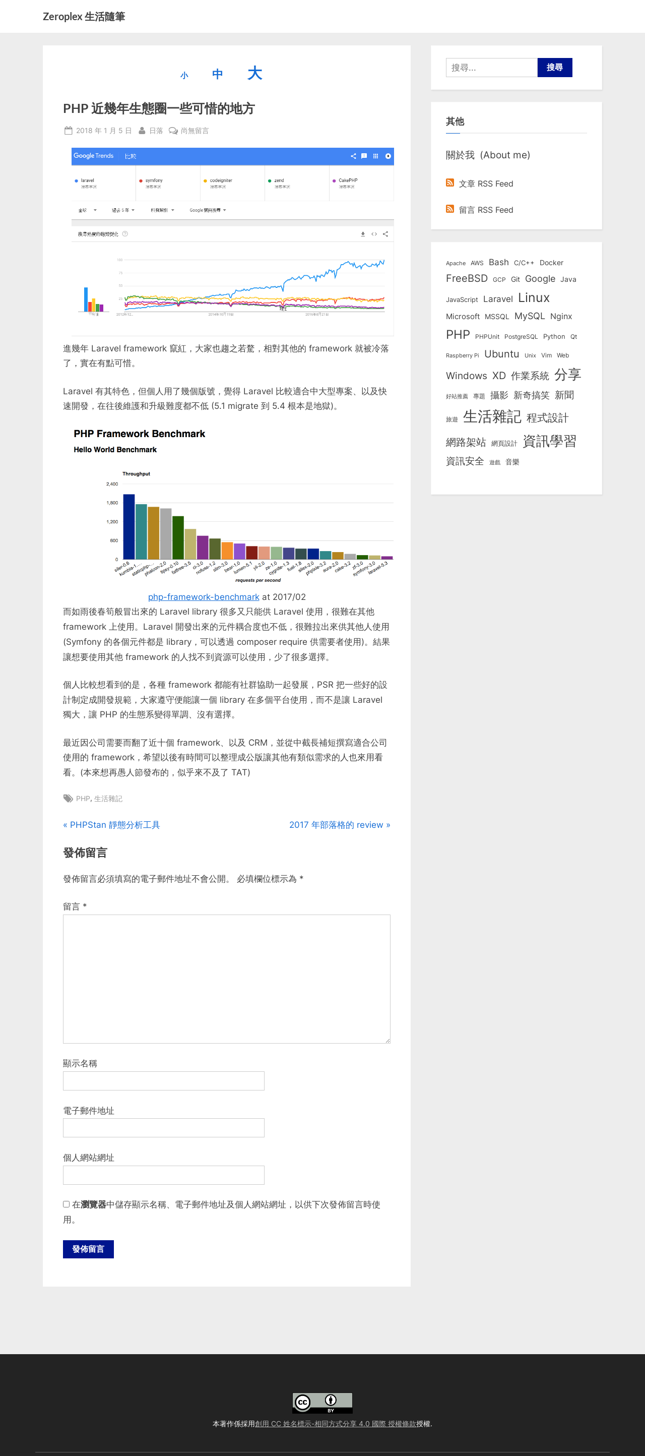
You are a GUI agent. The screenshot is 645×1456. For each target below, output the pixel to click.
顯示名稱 (80, 1063)
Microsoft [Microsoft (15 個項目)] (463, 316)
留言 (75, 906)
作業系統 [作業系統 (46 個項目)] (530, 376)
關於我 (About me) (488, 155)
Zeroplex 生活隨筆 (84, 16)
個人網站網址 (88, 1157)
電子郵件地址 (88, 1111)
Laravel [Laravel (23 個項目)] (498, 299)
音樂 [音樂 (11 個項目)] (512, 462)
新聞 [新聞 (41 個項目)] (564, 395)
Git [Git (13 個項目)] (515, 279)
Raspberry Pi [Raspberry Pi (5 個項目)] (462, 355)
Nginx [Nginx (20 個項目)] (561, 316)
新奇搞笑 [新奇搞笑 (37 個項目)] (531, 394)
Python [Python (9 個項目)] (554, 336)
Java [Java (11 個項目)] (568, 279)
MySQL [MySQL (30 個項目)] (529, 316)
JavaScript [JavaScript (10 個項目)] (462, 299)
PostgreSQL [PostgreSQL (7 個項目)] (521, 336)
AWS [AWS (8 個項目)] (477, 263)
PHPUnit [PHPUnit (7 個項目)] (487, 336)
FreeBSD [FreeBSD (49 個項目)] (467, 278)
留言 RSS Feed (479, 210)
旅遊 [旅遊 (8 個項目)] (452, 419)
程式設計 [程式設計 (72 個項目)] (548, 417)
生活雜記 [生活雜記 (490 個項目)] (492, 416)
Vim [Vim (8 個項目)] (546, 355)
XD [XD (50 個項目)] (499, 376)
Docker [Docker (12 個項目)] (551, 263)
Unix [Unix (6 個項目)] (530, 355)
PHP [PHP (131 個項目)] (458, 334)
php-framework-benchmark (204, 597)
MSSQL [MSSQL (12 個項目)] (497, 317)
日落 (156, 129)
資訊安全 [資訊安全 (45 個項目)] (465, 461)
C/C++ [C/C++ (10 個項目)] (524, 263)
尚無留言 (195, 130)
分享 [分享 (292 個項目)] (568, 374)
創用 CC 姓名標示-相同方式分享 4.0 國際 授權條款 (335, 1423)
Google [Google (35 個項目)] (540, 278)
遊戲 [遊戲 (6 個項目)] (494, 462)
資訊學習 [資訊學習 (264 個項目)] (550, 441)
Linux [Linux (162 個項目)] (534, 297)
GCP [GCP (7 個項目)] (499, 279)
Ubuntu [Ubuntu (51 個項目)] (502, 354)
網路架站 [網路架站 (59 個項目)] (466, 442)
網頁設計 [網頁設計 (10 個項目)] (504, 443)
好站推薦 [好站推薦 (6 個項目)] (457, 396)
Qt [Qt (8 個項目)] (573, 336)
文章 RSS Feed (479, 183)
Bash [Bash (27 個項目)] (499, 262)
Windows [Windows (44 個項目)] (466, 376)
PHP (83, 798)
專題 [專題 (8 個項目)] (479, 396)
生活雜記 (108, 798)
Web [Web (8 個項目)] (563, 355)
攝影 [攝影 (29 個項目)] (499, 395)
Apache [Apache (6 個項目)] (456, 263)
